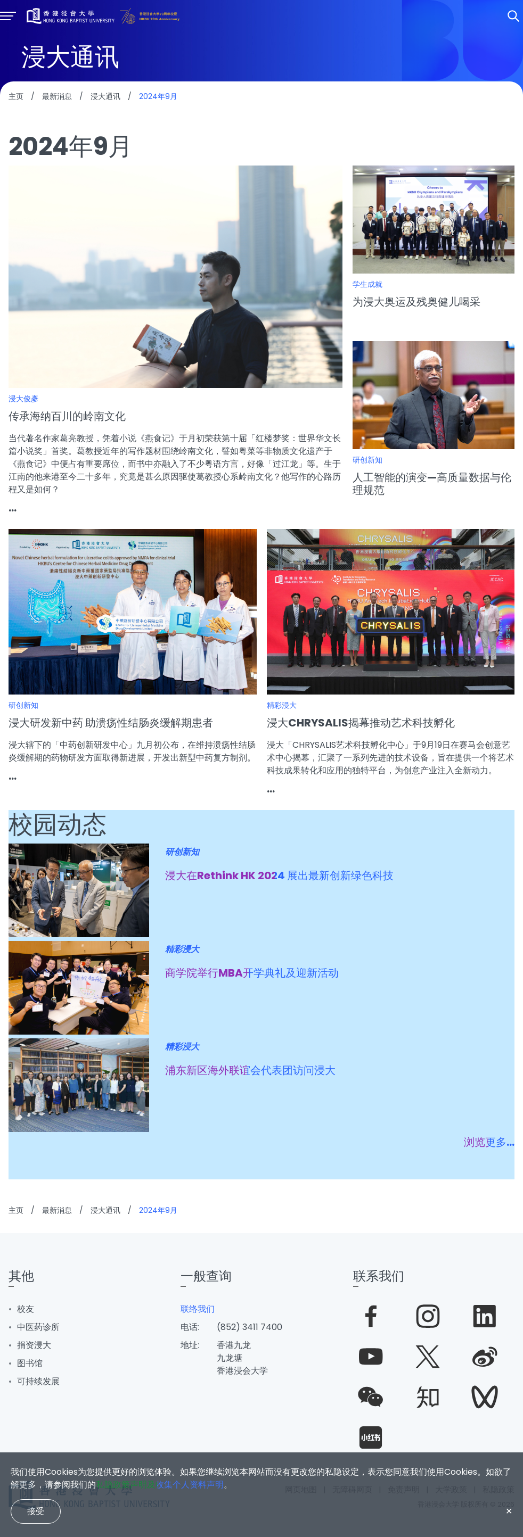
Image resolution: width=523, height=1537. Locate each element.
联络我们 (198, 1309)
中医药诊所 (38, 1327)
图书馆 (30, 1363)
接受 (35, 1511)
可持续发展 (38, 1381)
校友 (25, 1309)
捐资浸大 (34, 1345)
